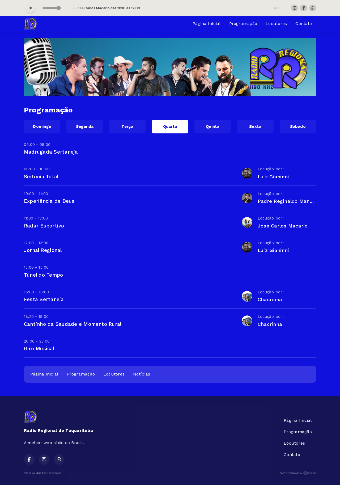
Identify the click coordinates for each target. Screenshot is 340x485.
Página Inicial (206, 23)
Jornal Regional (43, 250)
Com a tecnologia (297, 473)
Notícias (141, 374)
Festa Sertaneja (44, 299)
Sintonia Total (41, 176)
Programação (243, 23)
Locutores (276, 23)
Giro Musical (39, 348)
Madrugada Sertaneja (51, 152)
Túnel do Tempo (43, 275)
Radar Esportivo (44, 226)
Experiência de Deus (49, 201)
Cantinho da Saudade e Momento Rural (72, 324)
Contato (303, 23)
